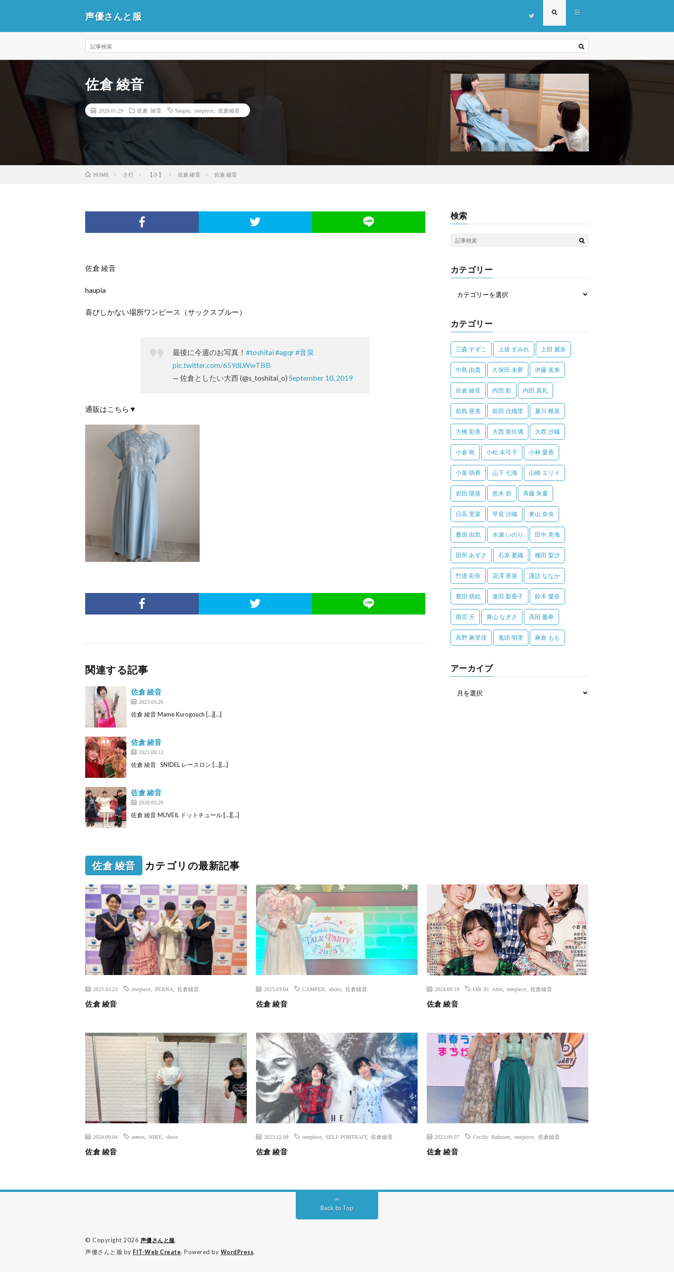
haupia (182, 110)
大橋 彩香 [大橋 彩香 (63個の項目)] (468, 431)
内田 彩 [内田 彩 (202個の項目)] (501, 390)
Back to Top (337, 1208)
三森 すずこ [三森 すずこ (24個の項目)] (471, 349)
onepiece (204, 110)
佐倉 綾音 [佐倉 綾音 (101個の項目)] (468, 390)
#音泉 (304, 352)
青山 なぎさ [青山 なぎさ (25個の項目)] (501, 616)
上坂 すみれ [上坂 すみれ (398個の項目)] (513, 349)
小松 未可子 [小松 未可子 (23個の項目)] (501, 452)
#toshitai (260, 352)
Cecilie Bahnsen (491, 1136)
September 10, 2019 (321, 377)
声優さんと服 (159, 1240)
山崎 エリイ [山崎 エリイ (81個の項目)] (544, 472)
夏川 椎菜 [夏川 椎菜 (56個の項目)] (547, 411)
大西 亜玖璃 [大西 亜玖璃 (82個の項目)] (507, 431)
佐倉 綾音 (149, 110)
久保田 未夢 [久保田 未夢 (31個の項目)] (507, 369)
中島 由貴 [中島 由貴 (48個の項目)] (468, 369)
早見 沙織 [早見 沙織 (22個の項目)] (504, 513)
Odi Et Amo (488, 989)
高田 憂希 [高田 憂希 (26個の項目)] (541, 616)
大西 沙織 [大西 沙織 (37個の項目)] (547, 431)
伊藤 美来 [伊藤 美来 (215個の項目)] (547, 369)
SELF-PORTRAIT (346, 1136)
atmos (138, 1136)
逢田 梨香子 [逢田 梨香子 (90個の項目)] (507, 596)
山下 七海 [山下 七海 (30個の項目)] (504, 472)
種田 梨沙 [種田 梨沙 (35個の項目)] (547, 555)
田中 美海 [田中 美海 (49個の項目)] (547, 534)
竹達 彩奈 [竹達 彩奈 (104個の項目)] (468, 575)
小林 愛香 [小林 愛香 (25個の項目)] (541, 452)
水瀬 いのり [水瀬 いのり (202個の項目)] (507, 534)
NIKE (155, 1136)
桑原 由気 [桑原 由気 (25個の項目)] (468, 534)
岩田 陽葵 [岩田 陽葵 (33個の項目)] (468, 493)
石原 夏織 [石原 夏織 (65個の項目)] (510, 555)
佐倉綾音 (229, 110)
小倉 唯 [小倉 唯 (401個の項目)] (465, 452)
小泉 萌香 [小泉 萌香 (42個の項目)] (468, 472)
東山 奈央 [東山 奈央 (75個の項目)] (541, 513)
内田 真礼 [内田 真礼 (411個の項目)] (535, 390)
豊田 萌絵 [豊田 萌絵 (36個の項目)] (468, 596)
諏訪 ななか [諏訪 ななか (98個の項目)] (544, 575)
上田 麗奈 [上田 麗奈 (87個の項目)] (553, 349)
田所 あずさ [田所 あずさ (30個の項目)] (471, 555)
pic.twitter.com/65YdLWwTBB (222, 365)
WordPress (239, 1251)
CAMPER (313, 989)
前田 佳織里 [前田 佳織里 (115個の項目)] (507, 411)
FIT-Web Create (157, 1251)
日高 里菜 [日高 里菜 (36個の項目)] (468, 513)
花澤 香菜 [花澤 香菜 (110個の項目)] (504, 575)
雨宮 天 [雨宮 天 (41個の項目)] (465, 616)
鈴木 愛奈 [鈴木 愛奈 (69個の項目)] (547, 596)
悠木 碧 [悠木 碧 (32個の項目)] (501, 493)
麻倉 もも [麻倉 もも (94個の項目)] (547, 637)
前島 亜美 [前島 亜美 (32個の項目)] (468, 411)
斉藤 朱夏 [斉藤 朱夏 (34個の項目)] (535, 493)
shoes (335, 989)
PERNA (164, 989)
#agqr (284, 352)
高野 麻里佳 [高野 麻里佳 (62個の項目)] (471, 637)
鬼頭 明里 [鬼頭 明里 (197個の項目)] (510, 637)
